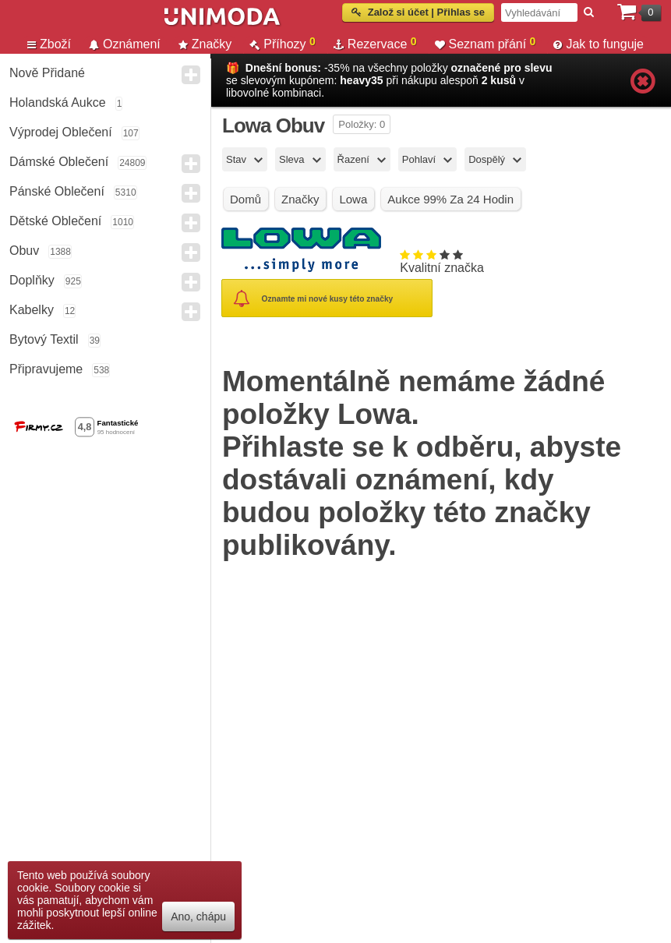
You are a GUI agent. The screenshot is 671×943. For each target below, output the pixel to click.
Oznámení (125, 44)
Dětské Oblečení (55, 221)
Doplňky (32, 280)
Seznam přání (485, 44)
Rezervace (375, 44)
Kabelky (31, 309)
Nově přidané (47, 72)
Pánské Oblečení (56, 191)
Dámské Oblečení (58, 161)
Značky (205, 44)
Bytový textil (44, 339)
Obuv (24, 250)
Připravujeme (46, 369)
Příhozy (282, 44)
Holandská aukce (57, 102)
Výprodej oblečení (60, 132)
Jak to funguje (598, 44)
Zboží (49, 44)
